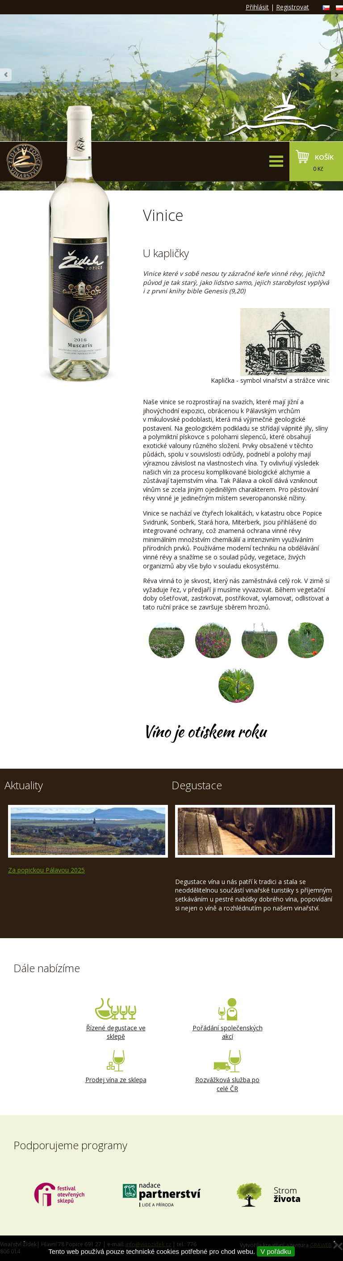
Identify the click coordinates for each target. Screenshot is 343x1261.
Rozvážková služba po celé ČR (227, 1071)
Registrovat (292, 7)
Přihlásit (257, 7)
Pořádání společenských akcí (227, 1019)
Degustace (197, 785)
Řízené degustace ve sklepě (116, 1019)
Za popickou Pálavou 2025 (46, 870)
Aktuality (23, 785)
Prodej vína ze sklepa (116, 1067)
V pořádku (275, 1251)
